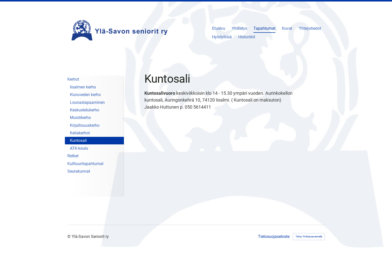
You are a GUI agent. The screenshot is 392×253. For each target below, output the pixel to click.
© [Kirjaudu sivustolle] (69, 236)
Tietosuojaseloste (274, 237)
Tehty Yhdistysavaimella (309, 236)
